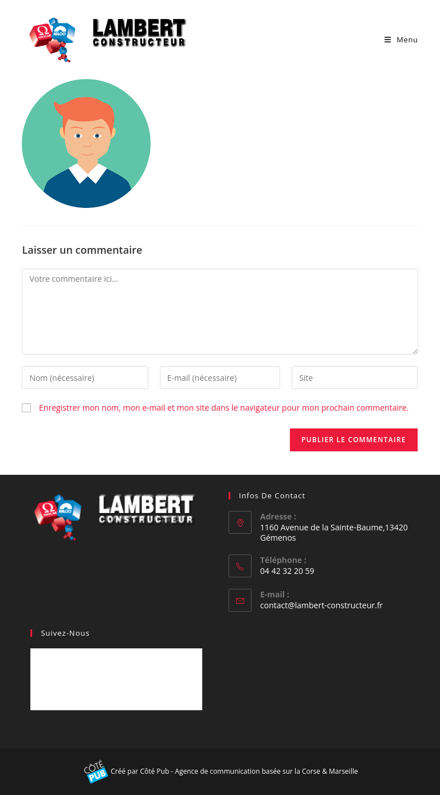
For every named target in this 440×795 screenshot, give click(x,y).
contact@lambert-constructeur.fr (321, 605)
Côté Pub (154, 771)
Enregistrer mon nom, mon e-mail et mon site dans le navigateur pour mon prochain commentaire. (223, 407)
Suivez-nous (65, 633)
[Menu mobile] (401, 39)
